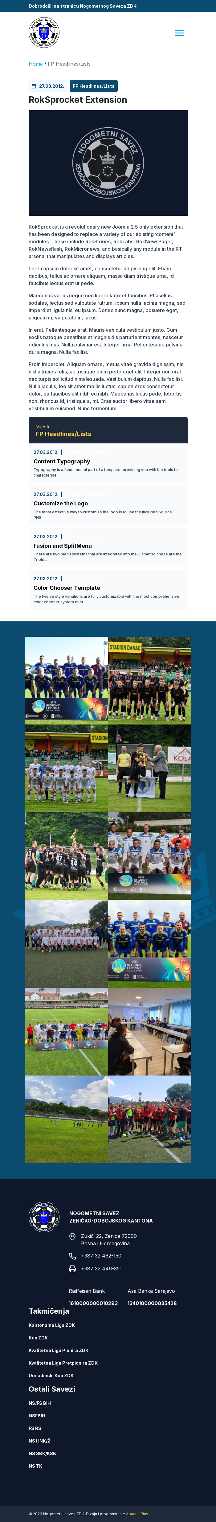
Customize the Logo (61, 503)
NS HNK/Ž (39, 1440)
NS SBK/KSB (42, 1453)
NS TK (35, 1466)
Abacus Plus (137, 1514)
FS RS (35, 1428)
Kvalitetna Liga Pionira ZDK (58, 1350)
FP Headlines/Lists (69, 64)
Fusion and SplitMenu (63, 546)
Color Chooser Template (67, 588)
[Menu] (180, 33)
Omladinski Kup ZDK (51, 1375)
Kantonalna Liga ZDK (52, 1325)
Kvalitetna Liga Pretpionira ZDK (63, 1363)
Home (36, 64)
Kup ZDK (38, 1337)
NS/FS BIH (40, 1403)
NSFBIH (37, 1415)
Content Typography (62, 461)
